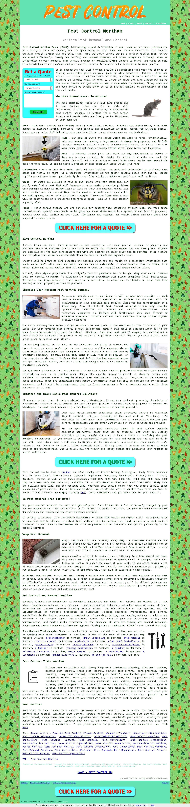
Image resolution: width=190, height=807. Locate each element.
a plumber (118, 648)
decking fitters (83, 645)
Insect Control (40, 733)
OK (152, 805)
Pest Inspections (123, 747)
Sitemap (24, 783)
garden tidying (44, 645)
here (83, 492)
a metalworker (115, 651)
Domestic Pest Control (81, 740)
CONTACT (149, 24)
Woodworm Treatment (118, 733)
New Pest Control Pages (40, 783)
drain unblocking (94, 638)
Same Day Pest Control (67, 733)
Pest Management (124, 750)
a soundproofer (55, 638)
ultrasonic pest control (131, 691)
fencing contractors (80, 648)
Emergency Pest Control (95, 750)
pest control (159, 50)
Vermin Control (93, 733)
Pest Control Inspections (39, 736)
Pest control (30, 472)
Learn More (141, 805)
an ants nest (145, 157)
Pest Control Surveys (152, 750)
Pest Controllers (113, 740)
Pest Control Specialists (76, 743)
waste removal (77, 651)
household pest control (104, 674)
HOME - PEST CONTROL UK (95, 772)
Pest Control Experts (36, 753)
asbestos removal (46, 641)
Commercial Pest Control (75, 736)
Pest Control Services (144, 736)
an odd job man (101, 655)
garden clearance (63, 655)
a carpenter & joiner (126, 645)
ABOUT (139, 24)
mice (72, 132)
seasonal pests (65, 90)
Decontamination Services (149, 733)
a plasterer (82, 641)
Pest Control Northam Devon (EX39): (46, 47)
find (32, 710)
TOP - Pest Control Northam (40, 759)
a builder (41, 648)
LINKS (130, 24)
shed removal (132, 638)
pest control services (42, 505)
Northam (67, 472)
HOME (123, 24)
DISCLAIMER (161, 24)
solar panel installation (123, 641)
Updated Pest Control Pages (64, 783)
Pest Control (51, 740)
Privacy (165, 783)
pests (87, 73)
